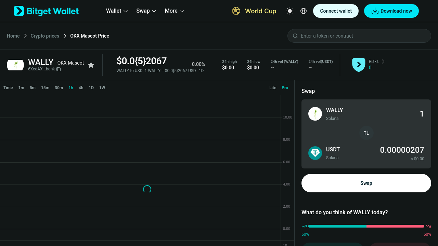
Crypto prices (45, 36)
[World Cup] (254, 11)
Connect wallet (336, 11)
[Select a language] (303, 11)
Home (13, 36)
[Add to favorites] (91, 64)
